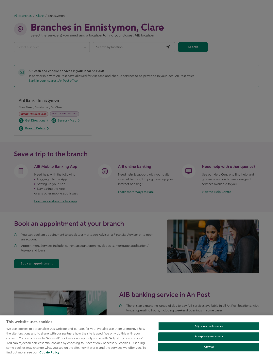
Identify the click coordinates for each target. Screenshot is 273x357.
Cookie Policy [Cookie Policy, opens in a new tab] (49, 352)
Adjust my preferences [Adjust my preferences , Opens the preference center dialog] (209, 326)
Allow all (209, 347)
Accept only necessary (209, 336)
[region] (136, 336)
